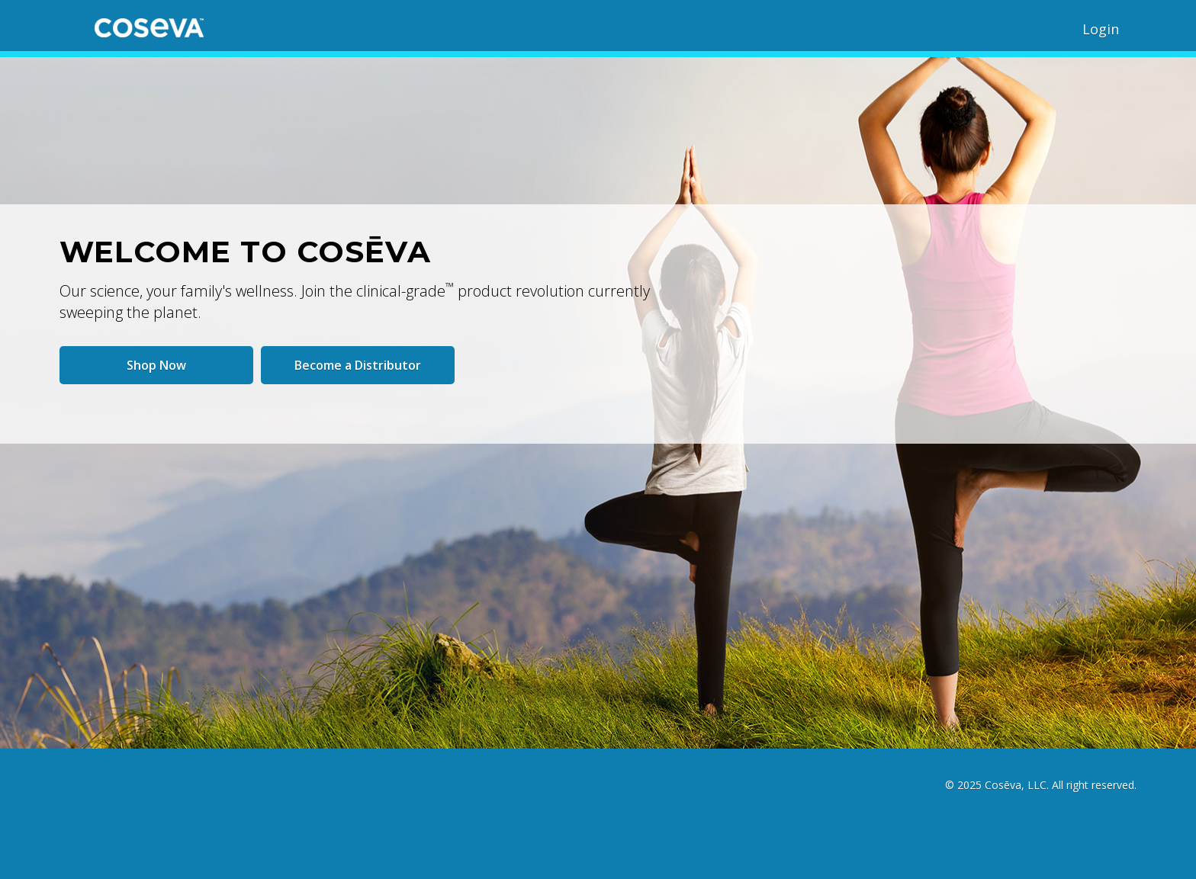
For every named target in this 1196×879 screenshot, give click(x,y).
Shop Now (156, 365)
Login (1100, 29)
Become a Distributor (357, 365)
